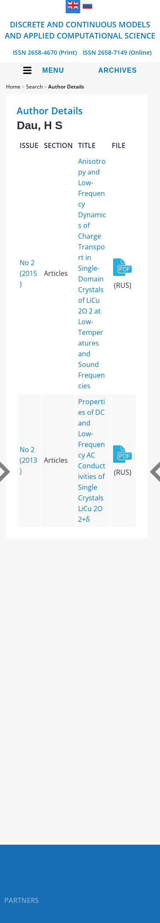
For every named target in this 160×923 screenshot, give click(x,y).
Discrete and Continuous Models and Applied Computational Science (80, 30)
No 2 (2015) (28, 273)
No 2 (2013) (28, 460)
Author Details (66, 86)
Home (13, 86)
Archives (117, 70)
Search (34, 86)
